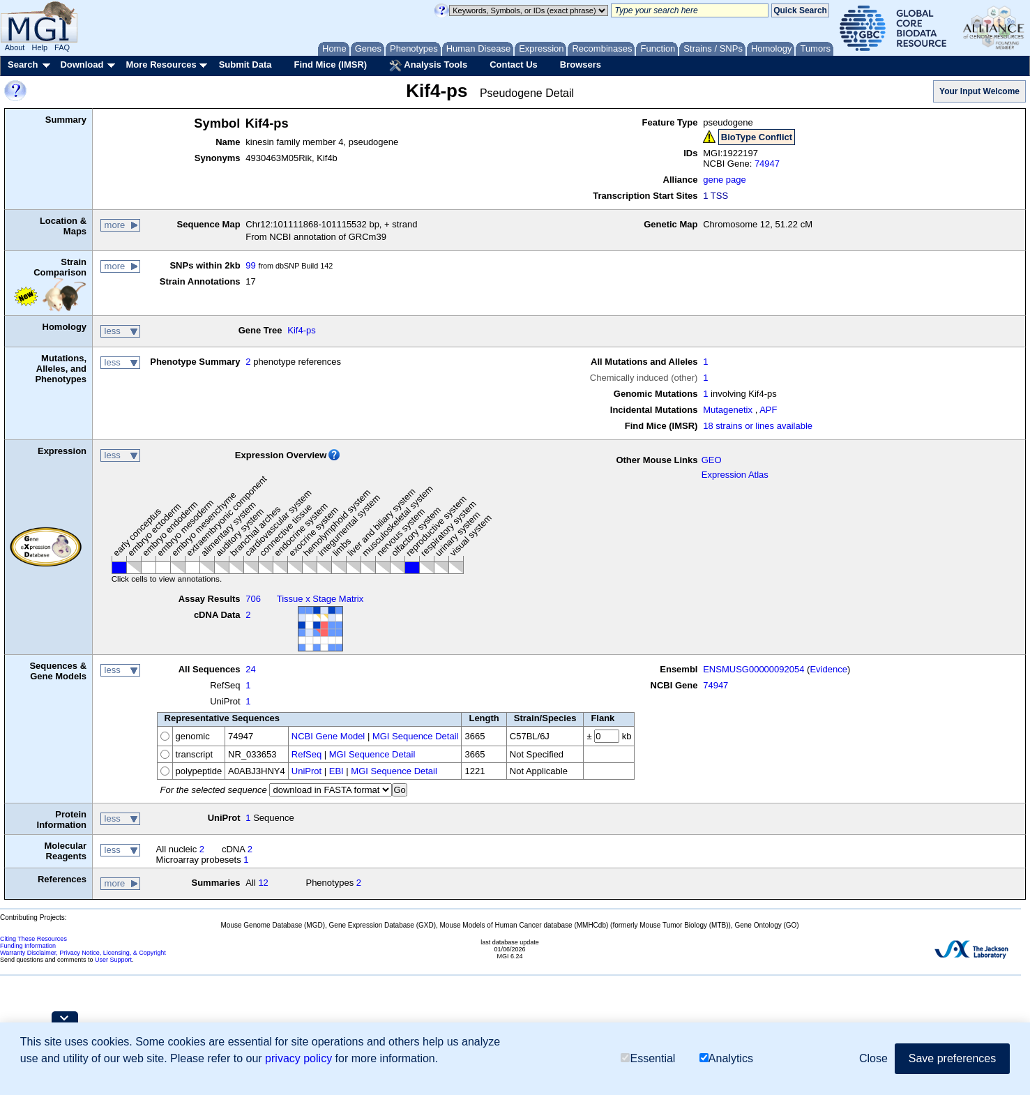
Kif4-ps (301, 330)
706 (253, 599)
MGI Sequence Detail (415, 736)
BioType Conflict (756, 137)
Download (81, 64)
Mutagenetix (727, 410)
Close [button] (873, 1058)
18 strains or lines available (757, 426)
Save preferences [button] (952, 1058)
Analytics (726, 1058)
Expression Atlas (735, 474)
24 (250, 669)
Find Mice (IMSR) (330, 64)
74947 (767, 163)
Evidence (828, 669)
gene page (724, 179)
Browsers (580, 64)
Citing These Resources (33, 938)
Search (23, 64)
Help (39, 47)
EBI (336, 771)
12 (263, 882)
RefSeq (306, 754)
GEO (712, 460)
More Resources (161, 64)
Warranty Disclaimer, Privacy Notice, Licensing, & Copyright (83, 952)
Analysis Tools (428, 65)
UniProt (306, 771)
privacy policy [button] (298, 1058)
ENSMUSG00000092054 (753, 669)
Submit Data (245, 64)
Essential (648, 1058)
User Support (113, 959)
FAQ (62, 47)
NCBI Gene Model (328, 736)
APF (768, 410)
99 (250, 265)
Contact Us (514, 64)
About (15, 47)
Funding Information (28, 945)
